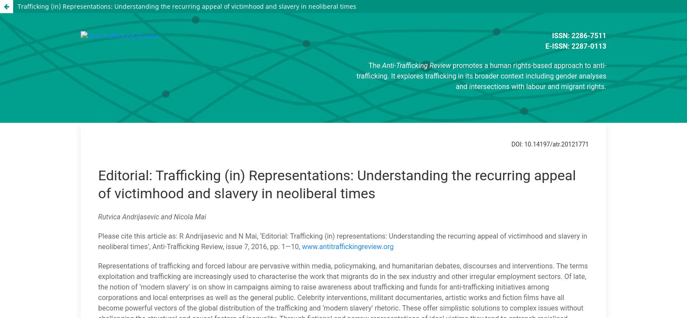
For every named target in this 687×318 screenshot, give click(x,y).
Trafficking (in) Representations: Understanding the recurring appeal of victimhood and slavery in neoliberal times (187, 6)
